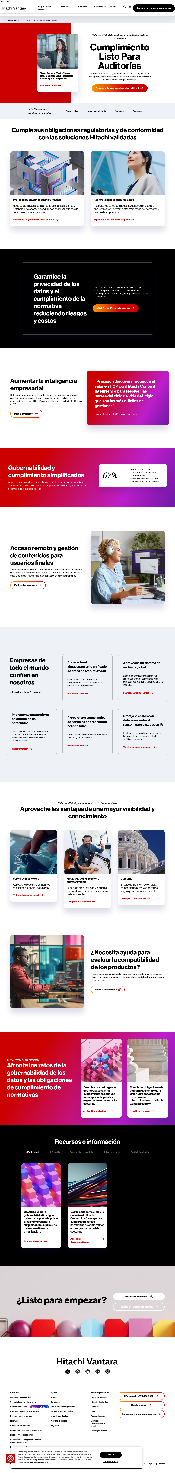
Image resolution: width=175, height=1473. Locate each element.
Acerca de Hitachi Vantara (20, 1397)
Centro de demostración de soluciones (98, 1423)
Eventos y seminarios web (21, 1416)
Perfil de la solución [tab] (140, 1152)
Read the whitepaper (142, 1111)
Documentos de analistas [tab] (82, 1152)
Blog (93, 1411)
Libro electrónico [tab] (112, 1152)
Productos (65, 6)
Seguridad (55, 1425)
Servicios (98, 6)
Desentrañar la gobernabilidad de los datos (36, 219)
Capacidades (72, 111)
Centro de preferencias (20, 1425)
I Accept (111, 1455)
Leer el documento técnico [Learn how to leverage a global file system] (138, 693)
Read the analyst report (28, 895)
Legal (150, 1463)
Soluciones (81, 6)
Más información (50, 85)
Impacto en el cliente (96, 111)
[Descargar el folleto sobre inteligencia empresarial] (26, 414)
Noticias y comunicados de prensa (24, 1411)
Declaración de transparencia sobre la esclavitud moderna (25, 1441)
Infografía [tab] (55, 1152)
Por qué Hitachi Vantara (44, 8)
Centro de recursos (99, 1397)
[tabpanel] (87, 1206)
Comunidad (55, 1402)
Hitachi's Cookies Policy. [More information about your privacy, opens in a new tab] (39, 1462)
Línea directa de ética (59, 1416)
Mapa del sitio (159, 1463)
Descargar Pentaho (99, 1431)
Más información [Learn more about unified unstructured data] (77, 693)
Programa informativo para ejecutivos (26, 1430)
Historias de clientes (99, 1402)
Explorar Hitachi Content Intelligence (114, 219)
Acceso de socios (98, 1416)
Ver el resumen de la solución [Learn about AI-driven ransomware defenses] (139, 747)
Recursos (137, 111)
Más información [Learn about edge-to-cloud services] (77, 745)
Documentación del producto (63, 1406)
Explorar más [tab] (33, 1152)
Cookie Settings (110, 1461)
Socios (113, 6)
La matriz (95, 1406)
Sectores (119, 111)
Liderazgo (14, 1421)
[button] (129, 7)
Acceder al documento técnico (87, 1240)
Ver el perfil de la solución (81, 901)
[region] (76, 1458)
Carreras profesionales (20, 1406)
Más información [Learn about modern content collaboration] (22, 748)
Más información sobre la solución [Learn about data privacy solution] (116, 308)
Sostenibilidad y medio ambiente (23, 1402)
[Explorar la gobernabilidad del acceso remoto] (28, 585)
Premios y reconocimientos (21, 1435)
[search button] (124, 7)
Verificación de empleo (60, 1421)
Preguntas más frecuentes (62, 1411)
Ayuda (53, 1397)
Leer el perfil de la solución (135, 898)
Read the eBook (35, 1241)
